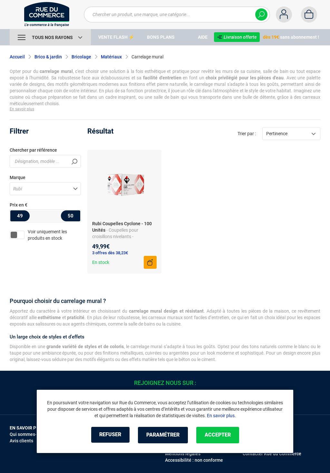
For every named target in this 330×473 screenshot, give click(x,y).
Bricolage (81, 56)
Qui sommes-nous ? (30, 434)
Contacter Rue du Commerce (272, 453)
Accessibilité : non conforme (194, 460)
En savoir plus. (221, 415)
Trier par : (247, 133)
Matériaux (111, 56)
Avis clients (21, 440)
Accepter (220, 435)
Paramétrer (163, 435)
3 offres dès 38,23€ (110, 252)
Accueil (17, 56)
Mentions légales (182, 453)
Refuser (108, 435)
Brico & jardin (48, 56)
